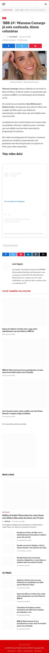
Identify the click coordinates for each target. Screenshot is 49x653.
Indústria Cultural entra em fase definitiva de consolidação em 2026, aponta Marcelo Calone (30, 582)
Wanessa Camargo (10, 245)
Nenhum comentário (9, 40)
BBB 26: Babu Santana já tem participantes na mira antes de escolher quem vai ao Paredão (31, 623)
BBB (22, 10)
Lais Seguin (13, 37)
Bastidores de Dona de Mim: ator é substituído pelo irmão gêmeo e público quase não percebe (31, 535)
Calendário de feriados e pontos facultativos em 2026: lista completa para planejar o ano (30, 610)
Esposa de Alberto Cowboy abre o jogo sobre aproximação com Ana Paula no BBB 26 (31, 596)
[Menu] (3, 4)
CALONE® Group (10, 648)
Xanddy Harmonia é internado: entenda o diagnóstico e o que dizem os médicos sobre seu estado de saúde (31, 560)
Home (17, 10)
